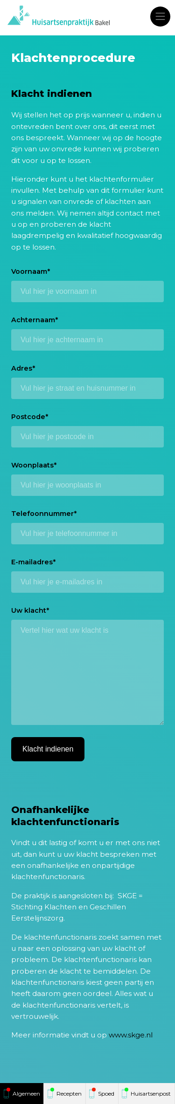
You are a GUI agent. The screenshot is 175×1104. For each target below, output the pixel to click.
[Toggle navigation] (160, 16)
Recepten (69, 1093)
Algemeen (26, 1093)
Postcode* (29, 417)
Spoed (106, 1093)
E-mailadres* (33, 562)
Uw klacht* (30, 610)
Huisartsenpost (151, 1093)
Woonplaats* (33, 465)
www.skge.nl (131, 1034)
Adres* (23, 368)
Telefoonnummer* (44, 513)
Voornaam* (30, 271)
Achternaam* (34, 320)
